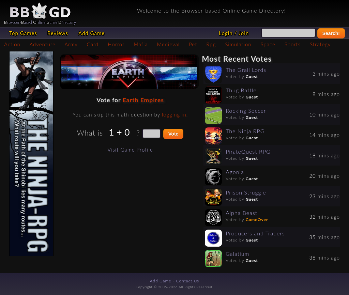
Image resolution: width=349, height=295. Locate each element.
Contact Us (187, 280)
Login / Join (234, 33)
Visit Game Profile (130, 149)
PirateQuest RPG (248, 151)
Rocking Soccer (246, 110)
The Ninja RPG (245, 131)
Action (12, 44)
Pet (193, 44)
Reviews (57, 33)
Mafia (141, 44)
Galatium (237, 253)
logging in (174, 114)
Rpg (211, 44)
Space (268, 44)
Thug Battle (241, 90)
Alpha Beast (241, 212)
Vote (173, 134)
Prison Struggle (246, 192)
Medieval (168, 44)
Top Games (23, 33)
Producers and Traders (255, 233)
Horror (116, 44)
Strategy (320, 44)
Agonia (235, 172)
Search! (331, 33)
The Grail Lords (246, 69)
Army (70, 44)
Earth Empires (143, 100)
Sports (293, 44)
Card (93, 44)
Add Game (91, 33)
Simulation (238, 44)
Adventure (42, 44)
